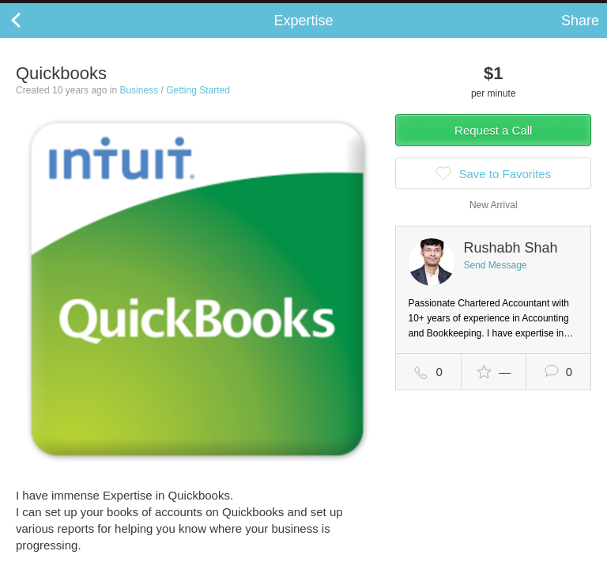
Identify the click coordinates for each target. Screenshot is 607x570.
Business (138, 106)
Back (31, 36)
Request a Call (493, 146)
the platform (84, 9)
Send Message (494, 281)
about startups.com (545, 10)
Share (580, 36)
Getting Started (198, 106)
